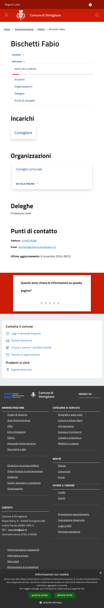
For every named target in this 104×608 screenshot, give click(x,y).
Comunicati (64, 471)
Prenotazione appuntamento (73, 514)
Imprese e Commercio (69, 432)
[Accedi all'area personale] (90, 4)
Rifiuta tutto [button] (64, 595)
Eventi (61, 498)
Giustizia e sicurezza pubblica (23, 465)
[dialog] (52, 589)
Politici (41, 29)
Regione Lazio (12, 4)
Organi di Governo (17, 415)
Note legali (13, 561)
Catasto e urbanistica (69, 438)
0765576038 (29, 241)
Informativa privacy (17, 555)
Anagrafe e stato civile (70, 415)
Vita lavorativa (66, 426)
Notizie (62, 466)
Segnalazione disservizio (71, 520)
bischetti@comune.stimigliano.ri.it (37, 247)
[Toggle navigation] (6, 15)
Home (7, 29)
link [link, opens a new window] (82, 588)
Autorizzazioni (15, 489)
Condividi (18, 55)
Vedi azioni (19, 62)
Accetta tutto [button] (40, 595)
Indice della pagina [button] (25, 68)
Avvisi (61, 477)
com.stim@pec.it (17, 530)
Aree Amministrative (18, 420)
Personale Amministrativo (21, 443)
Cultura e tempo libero (70, 420)
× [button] (100, 573)
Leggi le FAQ (65, 526)
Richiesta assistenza (69, 532)
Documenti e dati (16, 449)
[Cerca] (97, 15)
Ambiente (12, 477)
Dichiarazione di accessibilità (22, 567)
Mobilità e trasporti (68, 443)
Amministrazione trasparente (23, 550)
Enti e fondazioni (16, 432)
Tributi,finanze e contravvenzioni (25, 471)
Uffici (10, 426)
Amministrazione (24, 29)
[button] (52, 602)
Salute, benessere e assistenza (24, 483)
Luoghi (61, 492)
